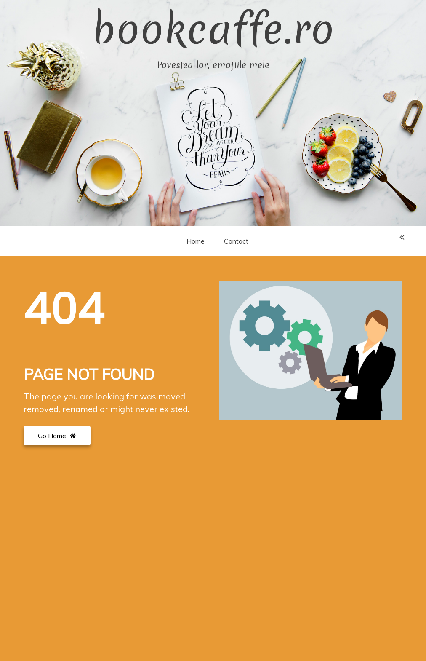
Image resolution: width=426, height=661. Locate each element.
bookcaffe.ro (213, 29)
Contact (236, 241)
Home (195, 241)
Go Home (57, 435)
